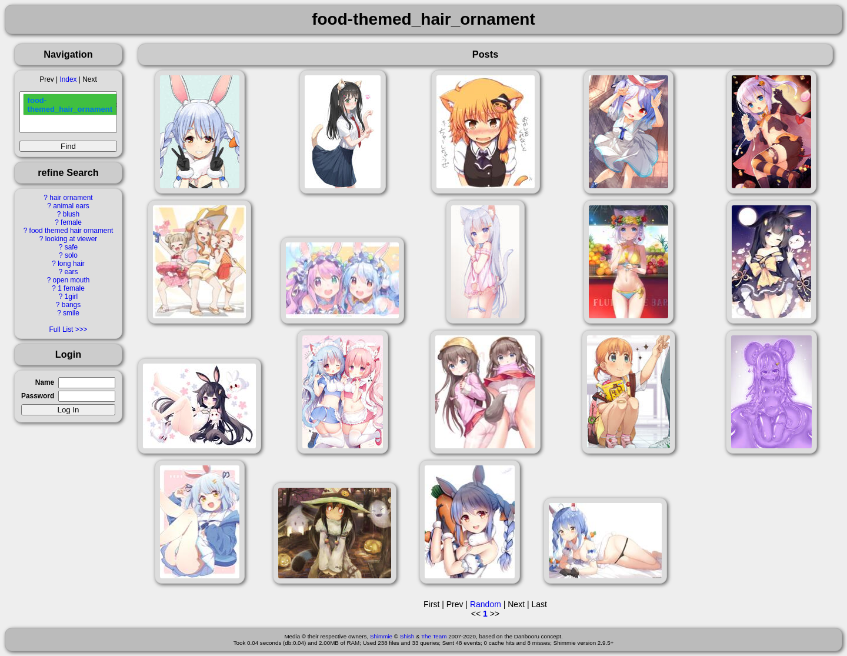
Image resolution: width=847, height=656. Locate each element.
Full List (61, 329)
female (71, 222)
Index (67, 79)
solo (71, 255)
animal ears (71, 206)
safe (71, 247)
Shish (407, 636)
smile (71, 313)
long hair (71, 263)
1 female (71, 288)
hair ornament (70, 198)
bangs (71, 305)
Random (485, 604)
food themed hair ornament (71, 231)
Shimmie (381, 636)
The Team (433, 636)
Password (37, 396)
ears (71, 272)
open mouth (71, 280)
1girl (71, 296)
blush (71, 214)
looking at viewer (71, 239)
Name (44, 382)
